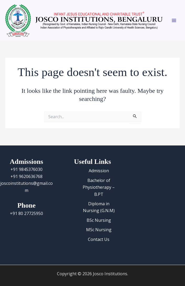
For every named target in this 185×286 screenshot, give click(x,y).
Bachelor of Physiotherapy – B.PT (99, 187)
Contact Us (98, 239)
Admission (99, 171)
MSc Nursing (99, 230)
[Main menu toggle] (174, 20)
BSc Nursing (99, 220)
